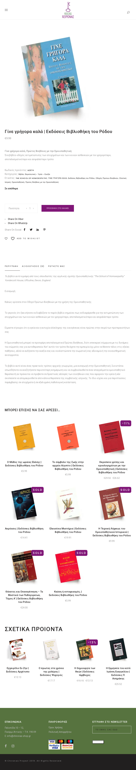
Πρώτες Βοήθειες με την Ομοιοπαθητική (41, 182)
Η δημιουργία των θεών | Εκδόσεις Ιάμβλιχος (84, 672)
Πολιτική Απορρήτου (60, 731)
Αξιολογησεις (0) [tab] (33, 266)
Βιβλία (21, 174)
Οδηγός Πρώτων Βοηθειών (107, 178)
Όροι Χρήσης (56, 727)
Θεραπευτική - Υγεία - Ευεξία (37, 174)
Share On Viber (16, 219)
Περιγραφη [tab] (11, 266)
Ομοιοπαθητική (18, 182)
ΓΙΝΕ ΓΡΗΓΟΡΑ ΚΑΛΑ (57, 178)
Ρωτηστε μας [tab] (56, 266)
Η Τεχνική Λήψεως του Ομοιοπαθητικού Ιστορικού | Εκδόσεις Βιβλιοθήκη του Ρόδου (112, 532)
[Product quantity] (30, 208)
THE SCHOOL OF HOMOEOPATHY (31, 178)
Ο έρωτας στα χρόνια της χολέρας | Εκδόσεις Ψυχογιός (51, 672)
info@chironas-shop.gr (19, 736)
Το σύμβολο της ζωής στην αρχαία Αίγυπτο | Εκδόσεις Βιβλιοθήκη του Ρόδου (68, 465)
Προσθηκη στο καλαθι (58, 208)
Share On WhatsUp (17, 223)
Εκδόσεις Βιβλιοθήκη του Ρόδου (81, 178)
